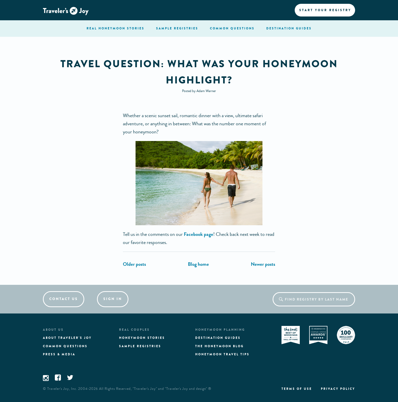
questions (232, 28)
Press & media (59, 354)
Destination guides (218, 338)
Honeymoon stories (142, 338)
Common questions (65, 346)
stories (115, 28)
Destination (289, 28)
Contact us (63, 299)
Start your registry (325, 10)
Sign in (112, 299)
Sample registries (140, 346)
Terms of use (296, 389)
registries (177, 28)
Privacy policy (338, 389)
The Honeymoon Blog (219, 346)
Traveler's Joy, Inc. (62, 388)
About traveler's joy (67, 338)
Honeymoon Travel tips (222, 354)
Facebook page (198, 234)
